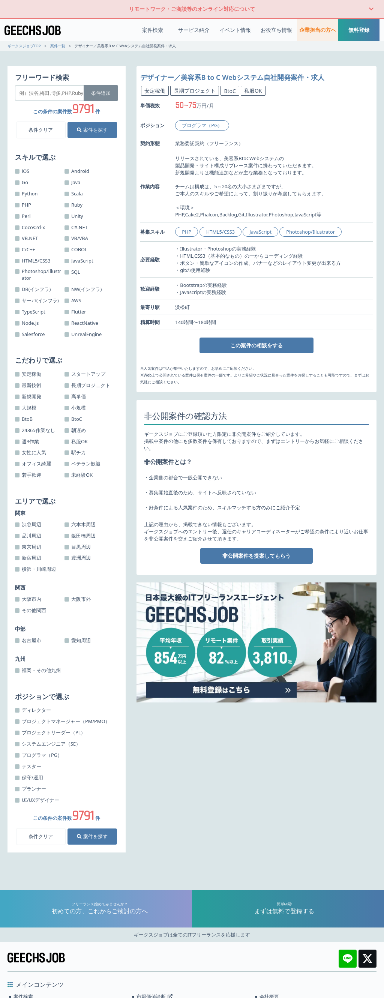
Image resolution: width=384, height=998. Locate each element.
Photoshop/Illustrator (310, 231)
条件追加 (101, 93)
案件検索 (152, 29)
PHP (186, 231)
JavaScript (260, 231)
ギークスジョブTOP (24, 46)
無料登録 (358, 29)
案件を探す (92, 129)
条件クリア (40, 129)
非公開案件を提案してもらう (256, 555)
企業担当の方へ (317, 29)
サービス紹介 (194, 29)
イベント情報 (235, 29)
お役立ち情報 (276, 29)
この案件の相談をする (256, 345)
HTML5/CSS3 (220, 231)
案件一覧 (57, 46)
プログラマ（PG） (202, 125)
